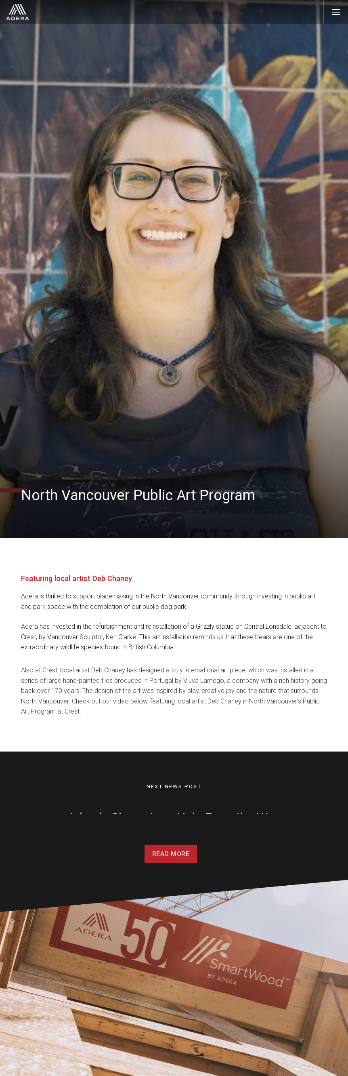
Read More (171, 862)
